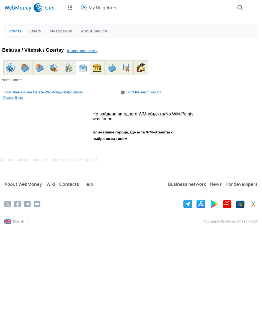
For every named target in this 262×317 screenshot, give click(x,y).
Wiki (50, 184)
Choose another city (82, 51)
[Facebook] (17, 204)
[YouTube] (37, 204)
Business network (187, 184)
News (216, 184)
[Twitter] (7, 204)
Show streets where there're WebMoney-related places (43, 92)
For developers (242, 184)
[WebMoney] (23, 7)
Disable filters (13, 98)
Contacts (69, 184)
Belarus (11, 50)
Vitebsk (33, 50)
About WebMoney (23, 184)
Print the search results (144, 92)
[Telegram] (27, 204)
